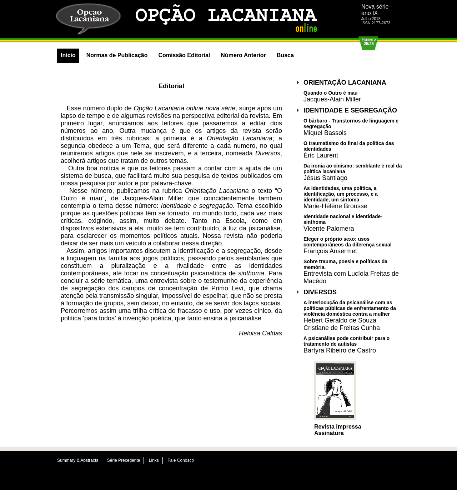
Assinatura (329, 433)
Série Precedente (123, 460)
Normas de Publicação (117, 55)
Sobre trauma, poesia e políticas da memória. (351, 271)
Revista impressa (337, 427)
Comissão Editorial (184, 55)
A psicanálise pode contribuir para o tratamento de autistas (346, 344)
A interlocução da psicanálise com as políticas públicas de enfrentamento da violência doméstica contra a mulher (349, 315)
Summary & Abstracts (77, 460)
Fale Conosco (180, 460)
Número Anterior (243, 55)
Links (154, 460)
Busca (285, 55)
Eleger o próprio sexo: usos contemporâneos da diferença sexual (347, 245)
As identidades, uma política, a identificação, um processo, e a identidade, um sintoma (340, 197)
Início (68, 55)
